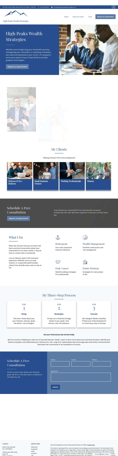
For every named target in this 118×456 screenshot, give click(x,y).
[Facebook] (114, 2)
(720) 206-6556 (43, 2)
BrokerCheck (91, 439)
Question (54, 366)
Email (73, 354)
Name (53, 354)
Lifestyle (33, 454)
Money (33, 452)
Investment (34, 444)
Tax (32, 450)
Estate (33, 446)
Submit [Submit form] (55, 382)
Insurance (34, 448)
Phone (94, 354)
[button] (66, 11)
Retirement (34, 441)
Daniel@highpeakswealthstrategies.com (63, 2)
